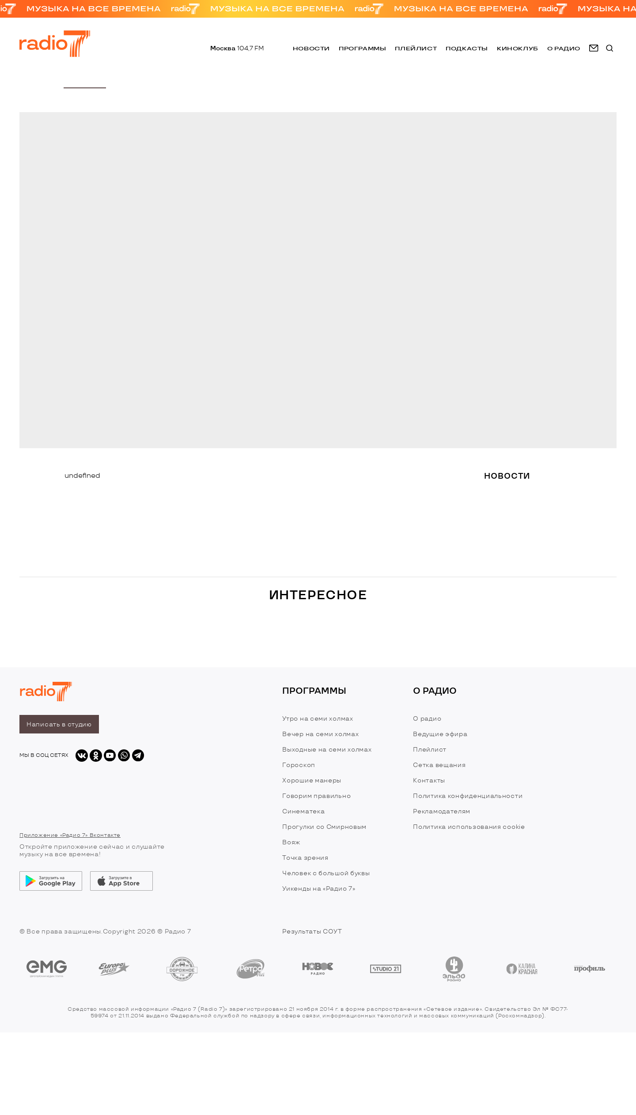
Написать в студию (59, 724)
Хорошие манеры (311, 780)
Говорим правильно (316, 796)
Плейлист (416, 48)
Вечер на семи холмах (320, 734)
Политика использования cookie (469, 827)
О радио (427, 718)
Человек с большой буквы (326, 873)
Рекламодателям (441, 811)
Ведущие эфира (440, 734)
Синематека (303, 811)
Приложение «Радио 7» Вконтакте (70, 835)
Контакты (429, 780)
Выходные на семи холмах (326, 749)
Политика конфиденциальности (467, 796)
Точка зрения (305, 858)
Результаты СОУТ (312, 931)
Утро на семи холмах (317, 718)
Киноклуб (517, 48)
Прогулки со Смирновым (324, 827)
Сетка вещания (439, 765)
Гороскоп (298, 765)
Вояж (291, 842)
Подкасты (467, 48)
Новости (311, 48)
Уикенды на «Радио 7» (318, 888)
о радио (563, 48)
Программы (362, 48)
